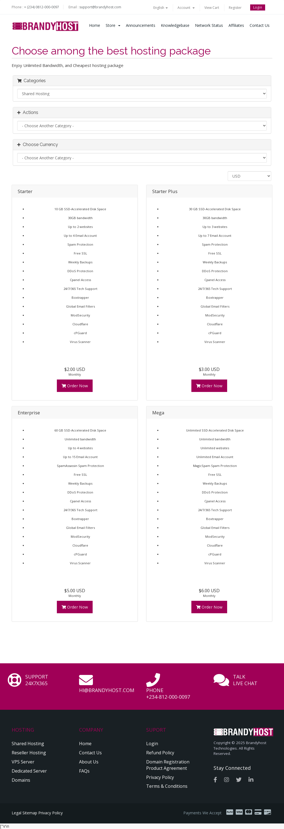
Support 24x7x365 (36, 680)
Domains (21, 780)
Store (113, 25)
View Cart (211, 7)
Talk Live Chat (245, 680)
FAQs (84, 771)
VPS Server (23, 762)
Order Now (75, 385)
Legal (16, 812)
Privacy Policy (160, 777)
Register (235, 7)
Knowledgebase (175, 25)
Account (186, 7)
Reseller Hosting (29, 753)
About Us (88, 762)
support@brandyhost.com (100, 7)
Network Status (209, 25)
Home (94, 25)
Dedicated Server (29, 771)
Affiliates (236, 25)
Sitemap (29, 812)
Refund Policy (160, 753)
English (160, 7)
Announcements (140, 25)
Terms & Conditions (166, 786)
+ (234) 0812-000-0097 (41, 7)
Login (257, 7)
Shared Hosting (28, 743)
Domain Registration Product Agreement (167, 765)
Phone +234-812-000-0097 (168, 693)
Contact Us (260, 25)
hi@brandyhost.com (106, 690)
